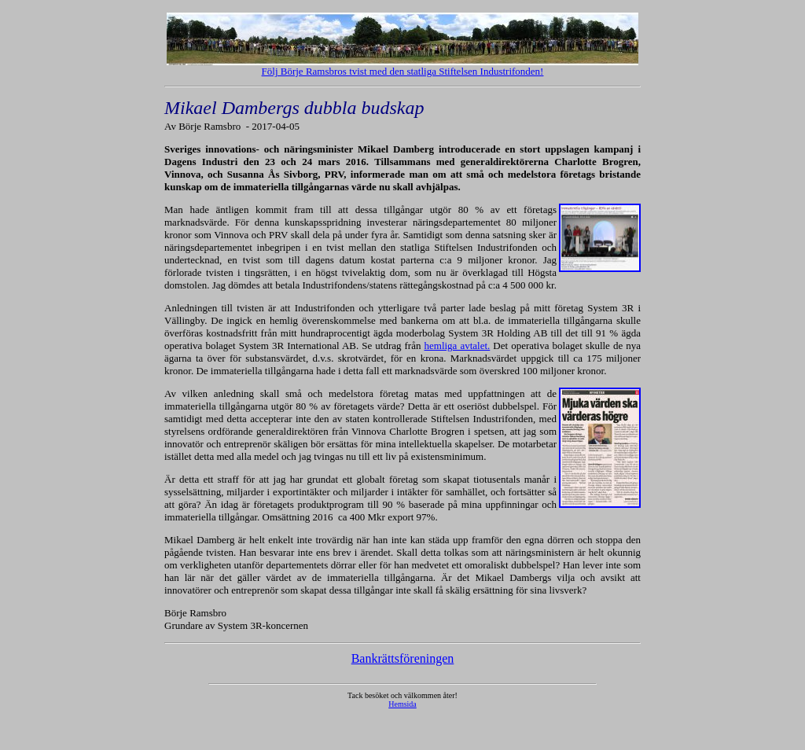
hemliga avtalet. (458, 345)
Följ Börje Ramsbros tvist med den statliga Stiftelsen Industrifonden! (403, 71)
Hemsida (402, 704)
